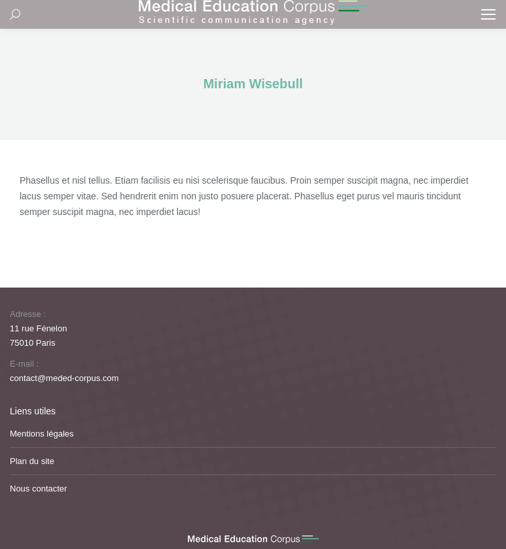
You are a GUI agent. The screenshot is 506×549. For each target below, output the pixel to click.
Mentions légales (42, 434)
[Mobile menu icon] (488, 14)
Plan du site (32, 461)
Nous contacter (38, 488)
